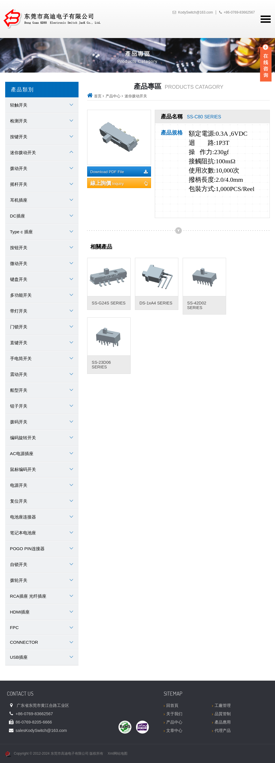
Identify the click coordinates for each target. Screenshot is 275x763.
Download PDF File (119, 172)
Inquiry (119, 183)
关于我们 (173, 713)
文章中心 (173, 730)
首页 (98, 96)
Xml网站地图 (117, 753)
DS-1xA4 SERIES (156, 303)
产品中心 (113, 96)
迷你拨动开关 (136, 96)
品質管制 (221, 713)
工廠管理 (221, 705)
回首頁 (171, 705)
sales (41, 730)
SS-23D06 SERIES (101, 364)
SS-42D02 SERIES (196, 305)
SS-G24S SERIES (109, 303)
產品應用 (221, 722)
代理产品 (221, 730)
